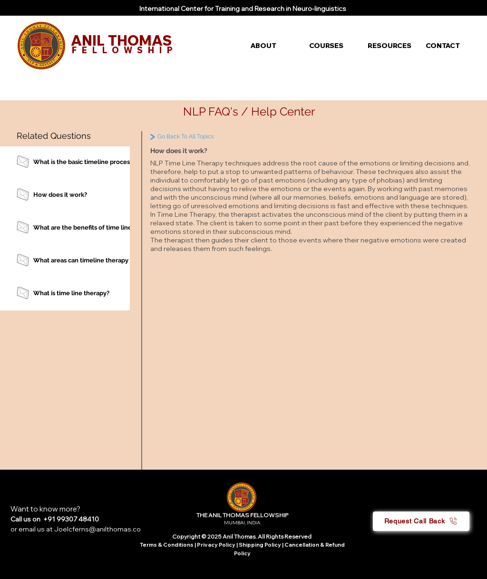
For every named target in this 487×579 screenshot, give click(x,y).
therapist (245, 214)
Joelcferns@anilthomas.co (97, 529)
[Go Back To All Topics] (206, 137)
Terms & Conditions (167, 544)
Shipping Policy (260, 544)
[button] (273, 46)
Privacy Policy (216, 544)
